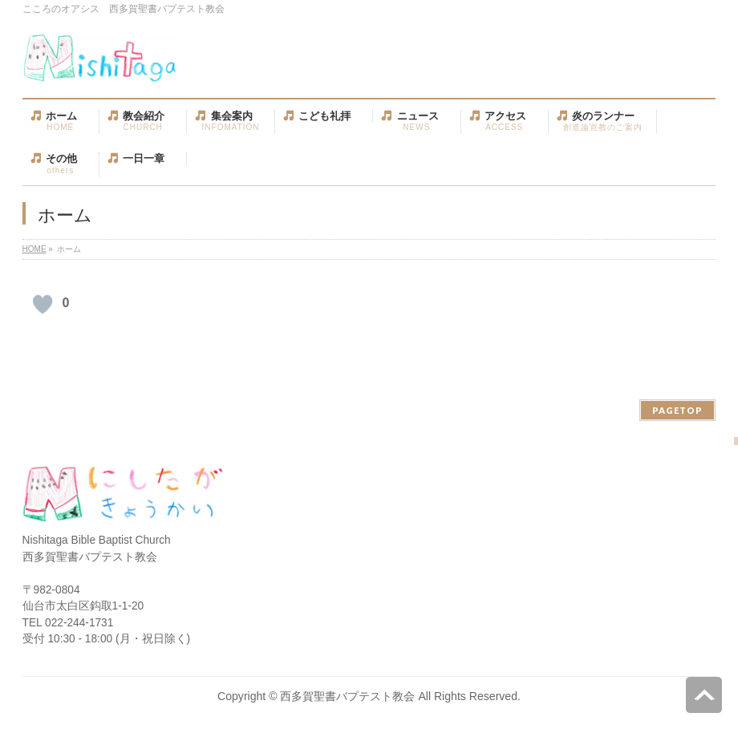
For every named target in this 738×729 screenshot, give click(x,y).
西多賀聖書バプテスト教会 (347, 696)
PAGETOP (677, 410)
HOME (34, 249)
